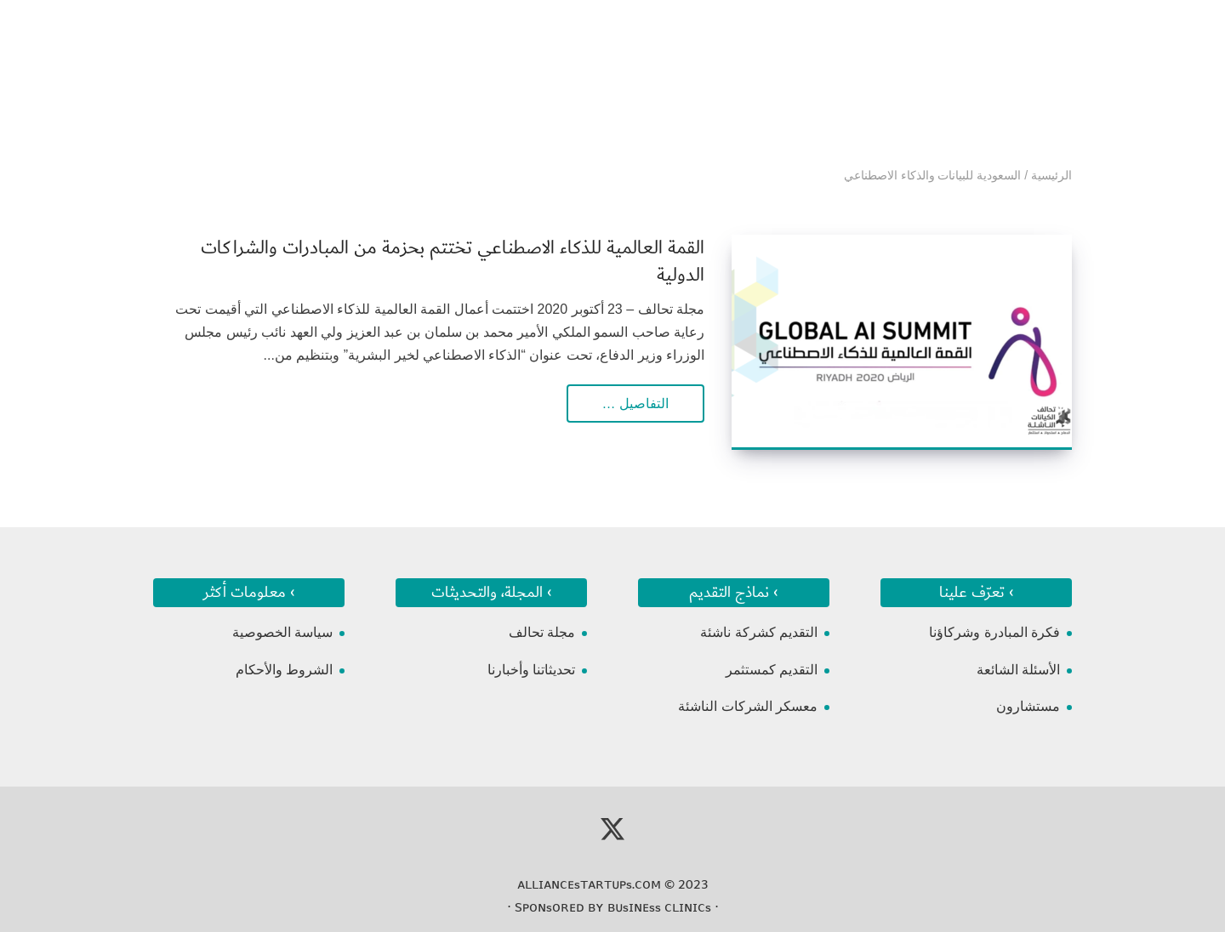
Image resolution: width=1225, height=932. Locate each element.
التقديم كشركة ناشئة (759, 632)
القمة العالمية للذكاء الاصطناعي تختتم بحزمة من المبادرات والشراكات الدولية (452, 261)
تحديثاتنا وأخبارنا (531, 669)
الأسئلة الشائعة (1018, 669)
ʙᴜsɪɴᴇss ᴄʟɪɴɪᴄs (659, 907)
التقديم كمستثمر (772, 669)
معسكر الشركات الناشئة (748, 706)
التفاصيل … (635, 403)
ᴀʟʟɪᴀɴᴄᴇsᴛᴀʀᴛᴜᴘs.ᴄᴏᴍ (589, 884)
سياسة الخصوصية (282, 632)
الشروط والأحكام (284, 669)
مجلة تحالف (542, 632)
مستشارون (1028, 706)
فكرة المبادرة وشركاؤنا (994, 632)
